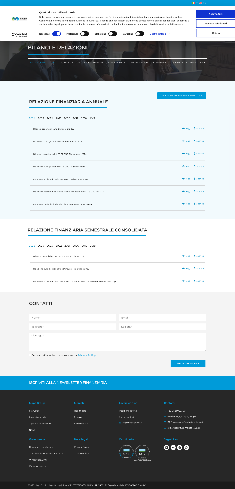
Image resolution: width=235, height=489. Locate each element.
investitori (35, 39)
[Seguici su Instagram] (186, 447)
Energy (78, 417)
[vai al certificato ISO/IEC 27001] (142, 453)
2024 (32, 118)
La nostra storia (37, 417)
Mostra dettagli (158, 31)
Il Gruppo (34, 410)
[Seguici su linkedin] (166, 447)
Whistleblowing (38, 459)
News (32, 429)
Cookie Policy (81, 453)
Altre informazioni (90, 62)
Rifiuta (202, 26)
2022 (50, 118)
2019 (75, 118)
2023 (41, 118)
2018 (84, 118)
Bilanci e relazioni (42, 62)
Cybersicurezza (37, 466)
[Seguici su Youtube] (173, 447)
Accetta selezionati (202, 17)
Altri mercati (81, 423)
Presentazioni (139, 62)
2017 (92, 118)
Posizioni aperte (128, 410)
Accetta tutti (202, 7)
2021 (58, 118)
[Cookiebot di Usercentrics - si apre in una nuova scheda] (19, 31)
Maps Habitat (126, 417)
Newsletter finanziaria (189, 62)
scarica (200, 128)
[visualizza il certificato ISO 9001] (126, 452)
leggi (188, 128)
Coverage (66, 62)
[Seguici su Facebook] (179, 447)
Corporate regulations (41, 447)
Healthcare (80, 410)
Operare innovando (40, 423)
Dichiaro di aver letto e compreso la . (64, 355)
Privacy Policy (86, 355)
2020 (67, 118)
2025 (32, 245)
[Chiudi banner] (230, 5)
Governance (116, 62)
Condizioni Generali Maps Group (47, 453)
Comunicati (161, 62)
